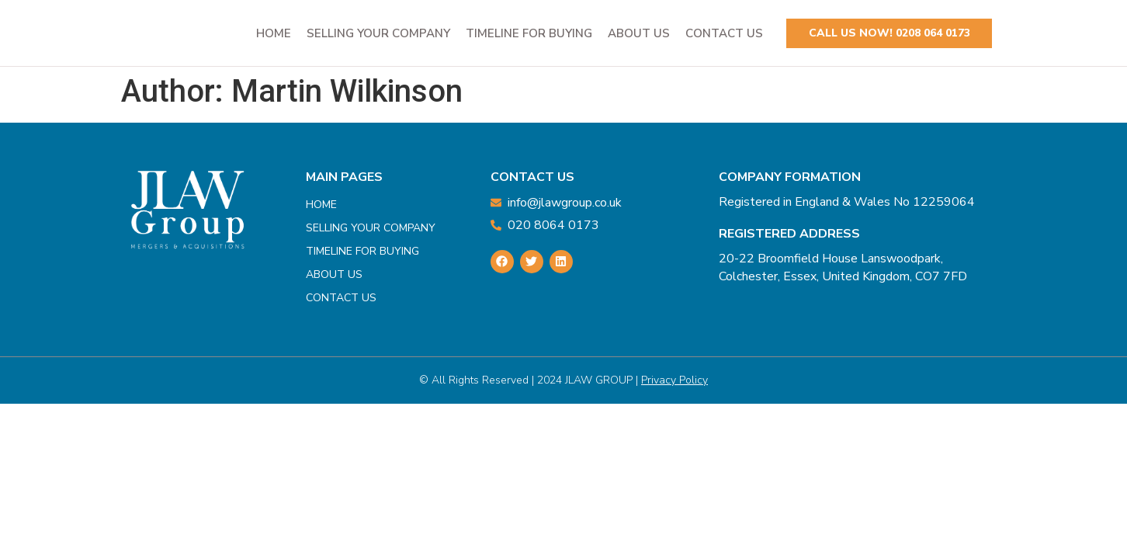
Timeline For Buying (529, 33)
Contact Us (724, 33)
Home (273, 33)
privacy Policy (674, 380)
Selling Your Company (378, 33)
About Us (639, 33)
